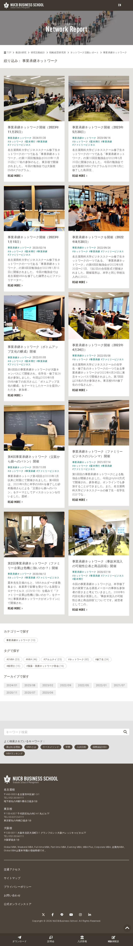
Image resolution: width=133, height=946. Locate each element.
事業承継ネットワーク (115, 52)
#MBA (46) (31, 659)
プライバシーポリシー (18, 886)
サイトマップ (12, 878)
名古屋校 (9, 789)
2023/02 (47, 685)
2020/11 (12, 692)
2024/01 (12, 685)
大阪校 (8, 828)
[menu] (126, 5)
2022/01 (101, 685)
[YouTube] (71, 914)
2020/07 (29, 692)
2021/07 (119, 685)
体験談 (113, 939)
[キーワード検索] (62, 732)
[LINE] (61, 914)
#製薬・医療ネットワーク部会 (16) (45, 666)
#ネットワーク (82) (78, 659)
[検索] (125, 732)
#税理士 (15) (13, 666)
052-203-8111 (16, 797)
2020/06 (47, 692)
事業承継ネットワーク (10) (20, 640)
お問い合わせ (12, 895)
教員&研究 (21, 52)
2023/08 (29, 685)
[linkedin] (89, 914)
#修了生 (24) (102, 659)
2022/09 (65, 685)
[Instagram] (80, 914)
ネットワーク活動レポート (84, 52)
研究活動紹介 (38, 52)
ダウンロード (19, 939)
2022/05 (83, 685)
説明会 (50, 939)
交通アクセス (12, 869)
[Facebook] (52, 914)
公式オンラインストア (18, 904)
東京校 (8, 808)
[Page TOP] (127, 928)
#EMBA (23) (13, 659)
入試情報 (82, 939)
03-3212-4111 (16, 817)
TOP (7, 52)
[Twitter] (43, 914)
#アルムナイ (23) (53, 659)
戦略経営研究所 (57, 52)
